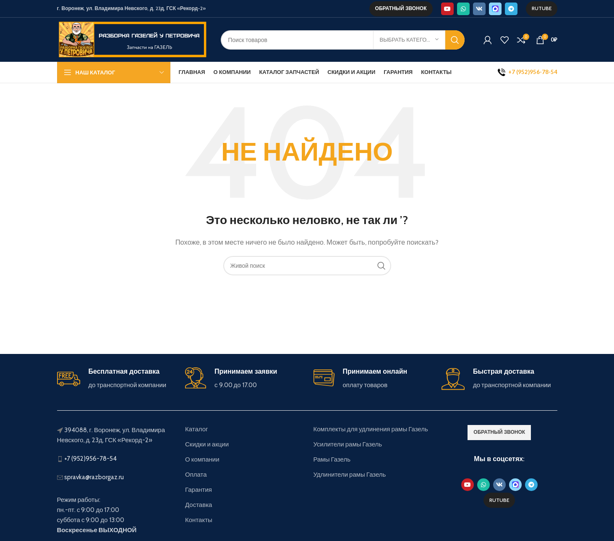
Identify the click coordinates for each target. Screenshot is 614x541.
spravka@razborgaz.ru (94, 477)
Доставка (198, 505)
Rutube (541, 8)
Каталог (196, 429)
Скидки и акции (207, 444)
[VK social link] (479, 9)
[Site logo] (133, 39)
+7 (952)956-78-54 (90, 458)
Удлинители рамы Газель (350, 474)
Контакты (198, 520)
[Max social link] (495, 9)
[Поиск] (342, 40)
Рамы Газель (332, 459)
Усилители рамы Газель (348, 444)
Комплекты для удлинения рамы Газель (371, 429)
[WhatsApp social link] (463, 9)
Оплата (196, 474)
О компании (202, 459)
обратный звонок (401, 8)
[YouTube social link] (447, 9)
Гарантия (198, 489)
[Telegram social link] (511, 9)
